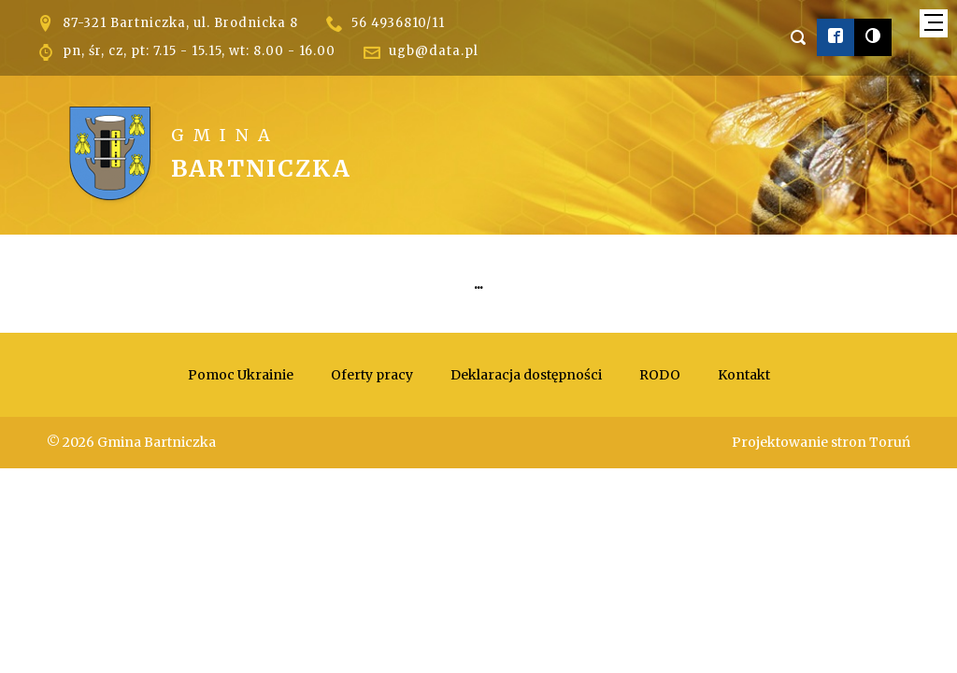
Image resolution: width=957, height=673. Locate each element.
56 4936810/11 (398, 23)
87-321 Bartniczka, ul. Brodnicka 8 (180, 23)
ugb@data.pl (433, 51)
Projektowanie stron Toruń (821, 442)
